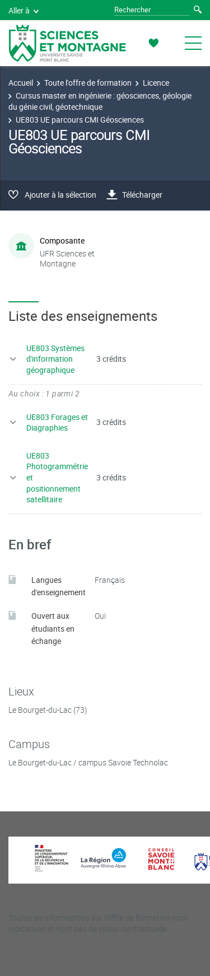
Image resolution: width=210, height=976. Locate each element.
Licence (156, 82)
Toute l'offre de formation (88, 82)
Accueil (20, 82)
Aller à (23, 10)
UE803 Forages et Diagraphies (57, 422)
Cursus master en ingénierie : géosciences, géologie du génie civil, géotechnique (100, 101)
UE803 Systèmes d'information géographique (55, 359)
